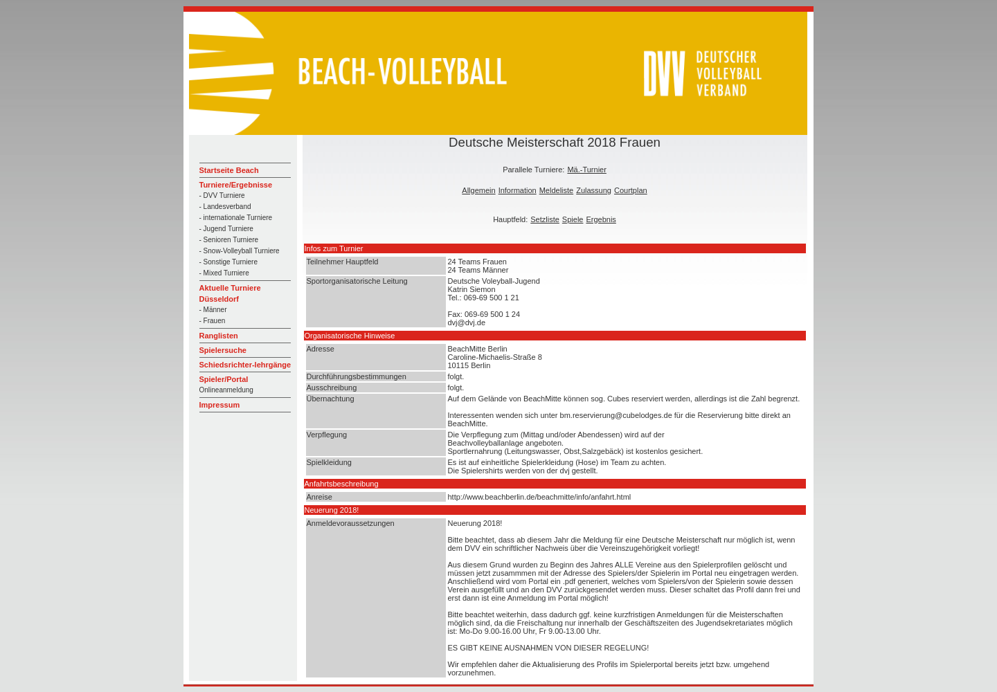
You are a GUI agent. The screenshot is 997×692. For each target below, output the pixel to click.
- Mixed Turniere (224, 273)
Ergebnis (601, 219)
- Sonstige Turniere (228, 262)
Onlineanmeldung (226, 390)
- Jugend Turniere (226, 229)
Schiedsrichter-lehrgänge (245, 365)
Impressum (219, 405)
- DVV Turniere (222, 195)
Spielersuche (222, 350)
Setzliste (544, 219)
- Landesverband (225, 206)
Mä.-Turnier (586, 169)
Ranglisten (218, 335)
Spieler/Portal (224, 379)
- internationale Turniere (236, 217)
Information (517, 190)
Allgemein (478, 190)
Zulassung (593, 190)
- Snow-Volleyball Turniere (239, 251)
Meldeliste (556, 190)
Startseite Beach (229, 170)
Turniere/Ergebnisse (236, 185)
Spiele (573, 219)
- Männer (213, 309)
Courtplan (630, 190)
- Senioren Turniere (229, 240)
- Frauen (212, 321)
